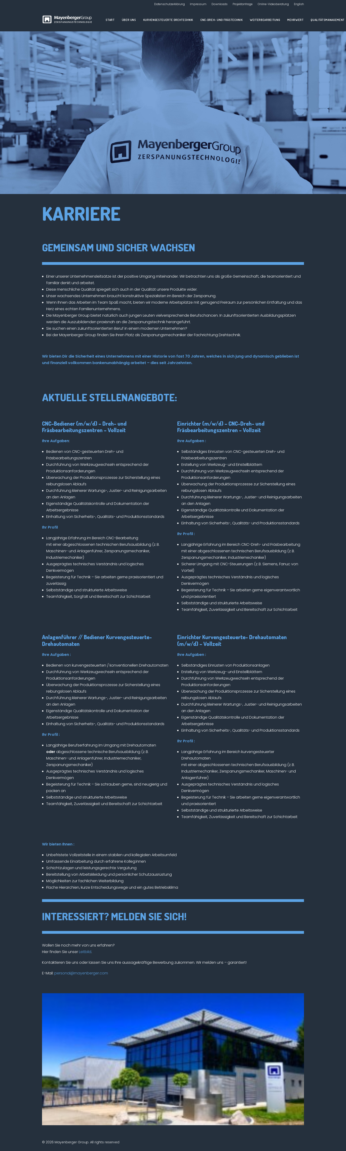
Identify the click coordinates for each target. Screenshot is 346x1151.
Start (110, 20)
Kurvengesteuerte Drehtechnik (168, 20)
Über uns (129, 20)
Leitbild (85, 951)
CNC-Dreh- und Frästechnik (221, 20)
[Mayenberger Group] (68, 20)
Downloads (220, 4)
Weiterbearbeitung (265, 20)
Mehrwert (295, 20)
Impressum (198, 4)
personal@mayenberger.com (81, 973)
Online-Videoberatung (273, 4)
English (299, 4)
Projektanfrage (243, 4)
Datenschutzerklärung (169, 4)
